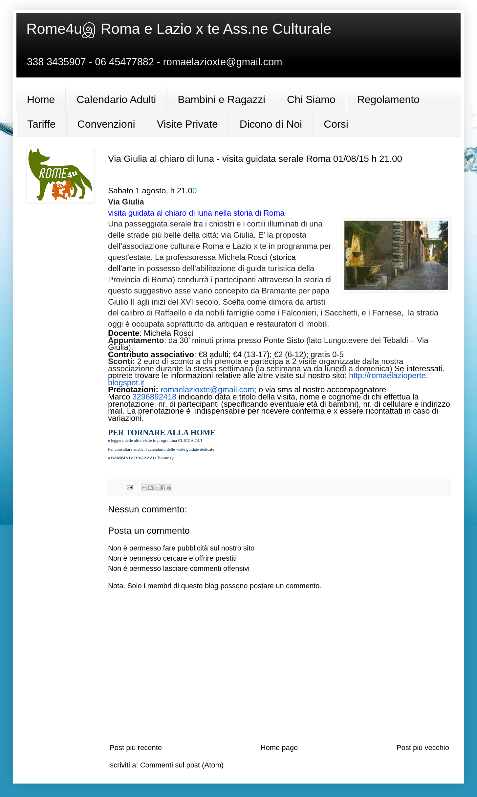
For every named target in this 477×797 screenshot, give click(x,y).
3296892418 (154, 396)
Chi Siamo (311, 99)
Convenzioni (106, 124)
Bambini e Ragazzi (221, 99)
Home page (279, 747)
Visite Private (187, 124)
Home (41, 99)
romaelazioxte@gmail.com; (210, 389)
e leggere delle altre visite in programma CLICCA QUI (155, 440)
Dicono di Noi (271, 124)
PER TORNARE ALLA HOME (162, 432)
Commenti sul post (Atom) (182, 765)
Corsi (336, 124)
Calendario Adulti (116, 99)
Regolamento (388, 99)
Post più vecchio (423, 747)
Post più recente (136, 747)
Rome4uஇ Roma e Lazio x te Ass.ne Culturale (178, 28)
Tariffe (41, 124)
